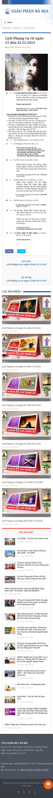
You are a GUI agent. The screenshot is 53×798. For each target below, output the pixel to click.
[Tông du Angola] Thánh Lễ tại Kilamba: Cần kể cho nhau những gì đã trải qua (33, 565)
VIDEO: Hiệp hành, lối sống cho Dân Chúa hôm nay (25, 725)
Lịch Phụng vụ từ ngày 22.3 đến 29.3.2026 (21, 443)
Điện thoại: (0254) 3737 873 (13, 753)
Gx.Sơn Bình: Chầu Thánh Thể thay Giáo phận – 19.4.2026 (31, 552)
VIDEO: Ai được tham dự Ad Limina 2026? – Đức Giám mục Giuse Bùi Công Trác (31, 673)
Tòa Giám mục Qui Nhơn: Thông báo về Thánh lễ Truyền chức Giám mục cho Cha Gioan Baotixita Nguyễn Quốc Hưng (32, 631)
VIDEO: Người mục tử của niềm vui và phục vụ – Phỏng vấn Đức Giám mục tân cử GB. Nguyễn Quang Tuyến (32, 659)
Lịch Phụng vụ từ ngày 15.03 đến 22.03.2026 (22, 482)
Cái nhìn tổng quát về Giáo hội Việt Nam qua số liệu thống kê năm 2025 (31, 577)
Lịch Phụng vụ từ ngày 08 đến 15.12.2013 (26, 264)
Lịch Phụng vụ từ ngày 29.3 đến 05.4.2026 (21, 405)
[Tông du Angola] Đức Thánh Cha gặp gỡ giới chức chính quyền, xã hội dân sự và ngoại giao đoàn (32, 602)
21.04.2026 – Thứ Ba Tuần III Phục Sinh (32, 539)
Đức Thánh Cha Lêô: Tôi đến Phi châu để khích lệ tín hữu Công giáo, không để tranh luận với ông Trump (32, 616)
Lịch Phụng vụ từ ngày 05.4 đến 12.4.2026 (21, 366)
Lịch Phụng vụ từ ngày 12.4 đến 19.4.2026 (21, 328)
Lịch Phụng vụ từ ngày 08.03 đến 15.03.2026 (22, 520)
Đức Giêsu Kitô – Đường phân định (31, 684)
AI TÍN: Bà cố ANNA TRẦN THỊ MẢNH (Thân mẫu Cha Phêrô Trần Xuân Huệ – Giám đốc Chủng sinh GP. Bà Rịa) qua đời (32, 712)
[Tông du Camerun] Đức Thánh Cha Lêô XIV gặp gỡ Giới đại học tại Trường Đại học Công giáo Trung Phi (32, 645)
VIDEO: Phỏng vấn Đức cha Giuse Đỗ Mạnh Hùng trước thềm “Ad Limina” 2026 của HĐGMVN (24, 590)
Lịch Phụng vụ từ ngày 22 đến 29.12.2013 (26, 280)
